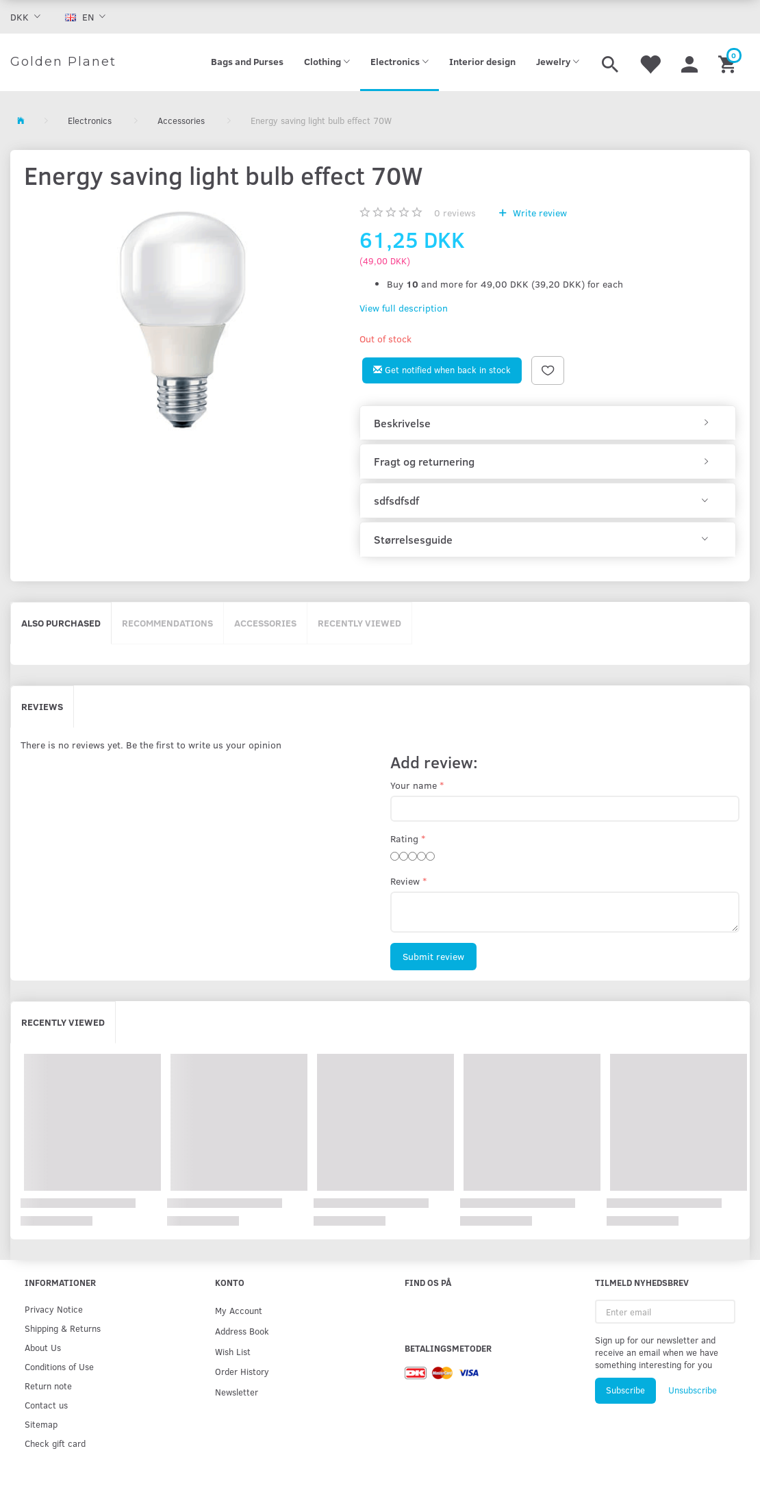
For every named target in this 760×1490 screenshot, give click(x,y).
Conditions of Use (59, 1366)
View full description (403, 307)
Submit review (433, 956)
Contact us (46, 1405)
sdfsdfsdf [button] (396, 500)
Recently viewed (359, 622)
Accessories (265, 622)
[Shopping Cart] (729, 62)
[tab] (547, 423)
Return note (48, 1385)
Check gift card (55, 1443)
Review (405, 880)
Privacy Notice (54, 1309)
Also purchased (61, 622)
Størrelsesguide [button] (413, 539)
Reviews (42, 706)
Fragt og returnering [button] (424, 461)
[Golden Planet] (63, 62)
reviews (455, 212)
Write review (538, 212)
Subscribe (625, 1390)
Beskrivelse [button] (402, 423)
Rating (404, 838)
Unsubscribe (692, 1390)
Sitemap (41, 1424)
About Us (43, 1347)
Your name (413, 785)
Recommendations (167, 622)
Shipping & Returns (63, 1328)
